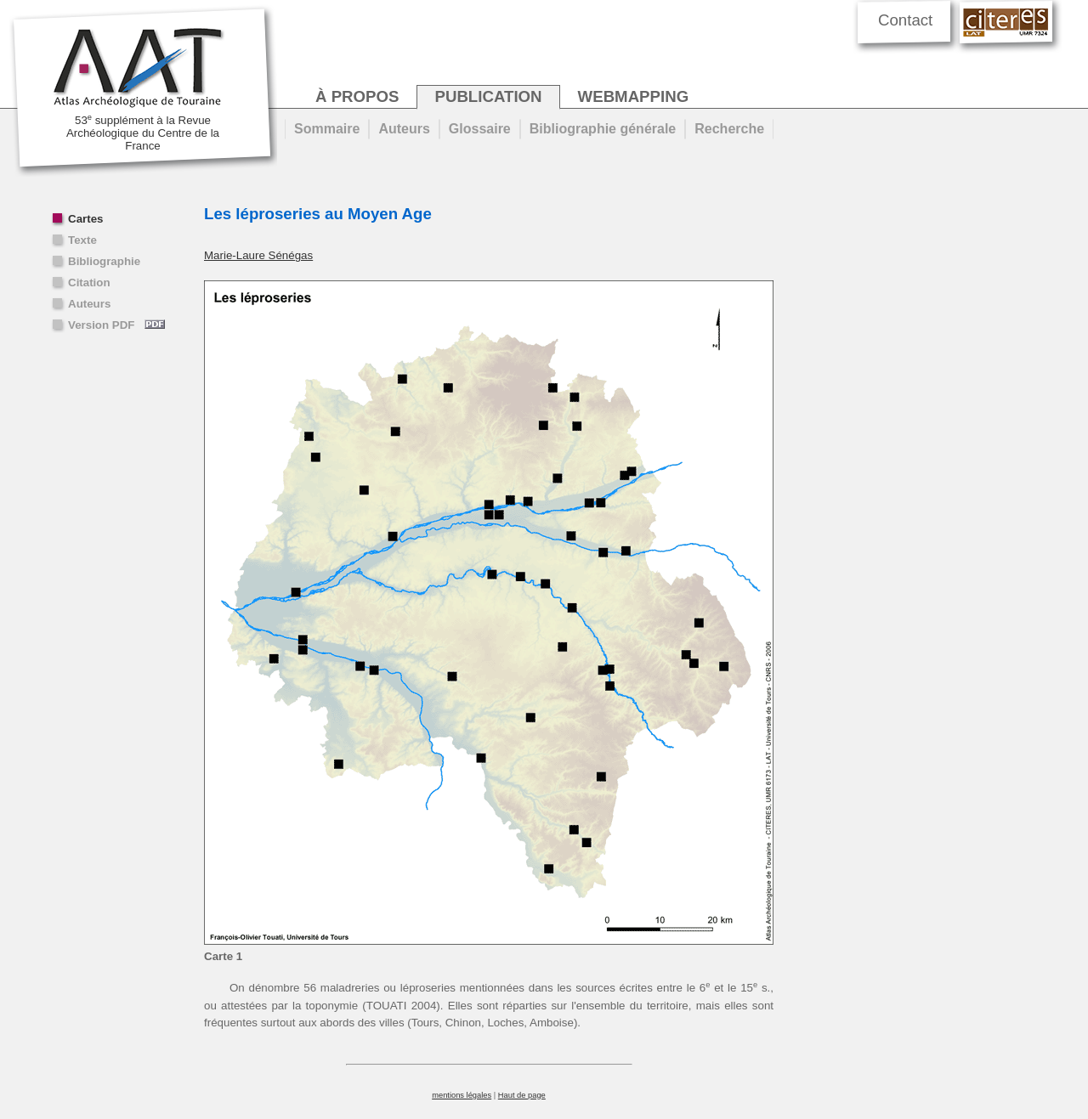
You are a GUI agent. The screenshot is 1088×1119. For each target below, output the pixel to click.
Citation (89, 282)
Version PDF (116, 325)
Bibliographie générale (603, 129)
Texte (82, 240)
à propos (357, 96)
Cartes (86, 218)
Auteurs (89, 303)
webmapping (633, 96)
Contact (905, 20)
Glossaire (480, 129)
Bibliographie (104, 261)
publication (487, 96)
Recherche (729, 129)
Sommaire (327, 129)
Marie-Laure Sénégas (258, 255)
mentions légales (461, 1095)
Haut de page (522, 1095)
